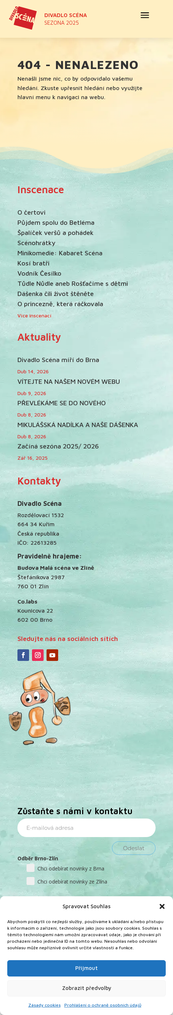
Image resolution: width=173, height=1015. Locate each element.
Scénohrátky (36, 243)
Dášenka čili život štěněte (55, 293)
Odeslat (134, 848)
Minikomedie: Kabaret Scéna (59, 253)
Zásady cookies (44, 1005)
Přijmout (86, 968)
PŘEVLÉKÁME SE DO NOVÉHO (61, 403)
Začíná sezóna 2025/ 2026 (58, 446)
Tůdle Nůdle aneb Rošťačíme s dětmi (72, 283)
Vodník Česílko (39, 273)
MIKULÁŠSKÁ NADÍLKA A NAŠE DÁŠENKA (77, 425)
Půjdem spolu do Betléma (55, 222)
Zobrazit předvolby (86, 988)
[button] (162, 906)
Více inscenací (34, 315)
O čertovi (31, 212)
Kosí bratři (33, 263)
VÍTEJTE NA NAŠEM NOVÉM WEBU (68, 381)
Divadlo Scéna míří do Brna (58, 360)
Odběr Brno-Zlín (37, 858)
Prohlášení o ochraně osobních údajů (102, 1005)
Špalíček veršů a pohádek (55, 232)
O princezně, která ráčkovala (60, 304)
